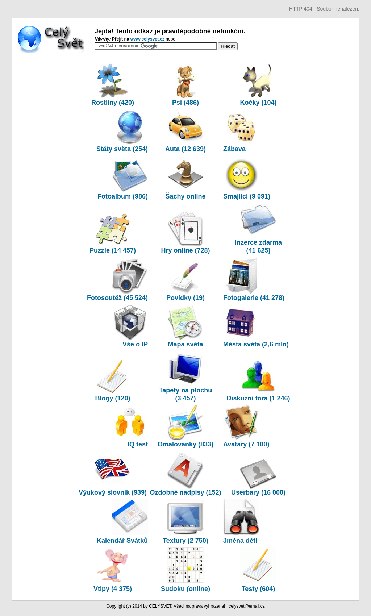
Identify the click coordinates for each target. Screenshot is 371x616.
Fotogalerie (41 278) (253, 279)
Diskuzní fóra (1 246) (258, 380)
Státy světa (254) (122, 131)
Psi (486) (185, 84)
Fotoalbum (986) (122, 178)
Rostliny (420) (112, 84)
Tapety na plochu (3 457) (185, 376)
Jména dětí (241, 536)
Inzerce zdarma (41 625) (258, 228)
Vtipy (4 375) (112, 584)
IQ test (130, 426)
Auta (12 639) (185, 131)
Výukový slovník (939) (113, 488)
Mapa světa (185, 326)
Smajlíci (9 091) (246, 178)
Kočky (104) (258, 84)
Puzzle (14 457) (112, 232)
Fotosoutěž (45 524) (117, 279)
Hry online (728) (185, 232)
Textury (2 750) (185, 536)
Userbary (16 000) (258, 474)
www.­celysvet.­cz (148, 39)
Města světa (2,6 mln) (256, 326)
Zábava (241, 131)
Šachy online (185, 178)
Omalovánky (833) (185, 426)
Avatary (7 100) (246, 426)
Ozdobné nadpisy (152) (185, 474)
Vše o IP (130, 326)
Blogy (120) (113, 380)
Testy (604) (258, 584)
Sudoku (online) (185, 584)
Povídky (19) (185, 279)
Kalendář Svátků (122, 536)
